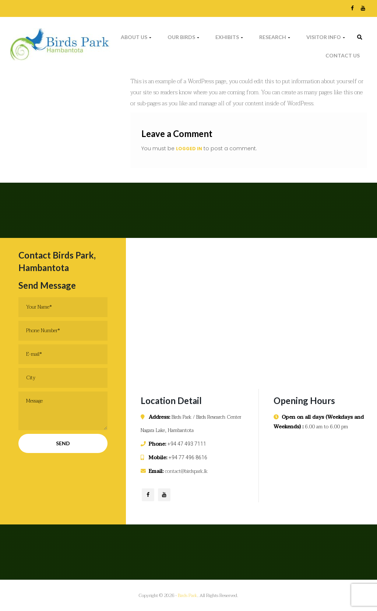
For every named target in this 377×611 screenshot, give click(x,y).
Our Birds (183, 37)
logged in (189, 148)
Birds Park (187, 595)
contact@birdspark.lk (186, 471)
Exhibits (229, 37)
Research (274, 37)
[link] (359, 37)
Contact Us (342, 55)
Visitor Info (325, 37)
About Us (136, 37)
